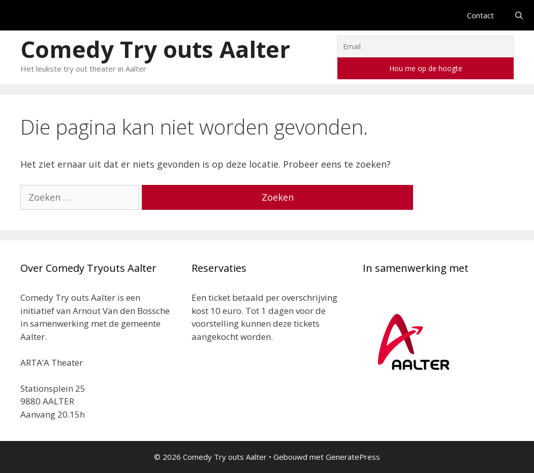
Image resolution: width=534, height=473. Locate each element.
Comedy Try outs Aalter (155, 49)
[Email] (425, 46)
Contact (480, 15)
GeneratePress (353, 457)
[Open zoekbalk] (519, 15)
